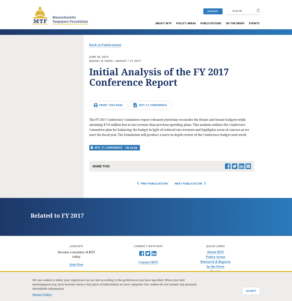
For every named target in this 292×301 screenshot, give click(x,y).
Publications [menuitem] (210, 23)
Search (259, 11)
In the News (215, 267)
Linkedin (154, 253)
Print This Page (111, 105)
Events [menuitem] (254, 23)
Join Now (76, 265)
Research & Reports (215, 262)
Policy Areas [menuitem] (186, 23)
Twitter (147, 253)
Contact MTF (148, 262)
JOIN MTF (212, 11)
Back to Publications (105, 45)
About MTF (215, 252)
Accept (251, 292)
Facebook (141, 253)
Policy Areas (215, 257)
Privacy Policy (42, 296)
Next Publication (188, 183)
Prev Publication (154, 183)
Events (215, 271)
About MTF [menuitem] (163, 23)
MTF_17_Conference (153, 105)
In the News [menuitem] (235, 23)
